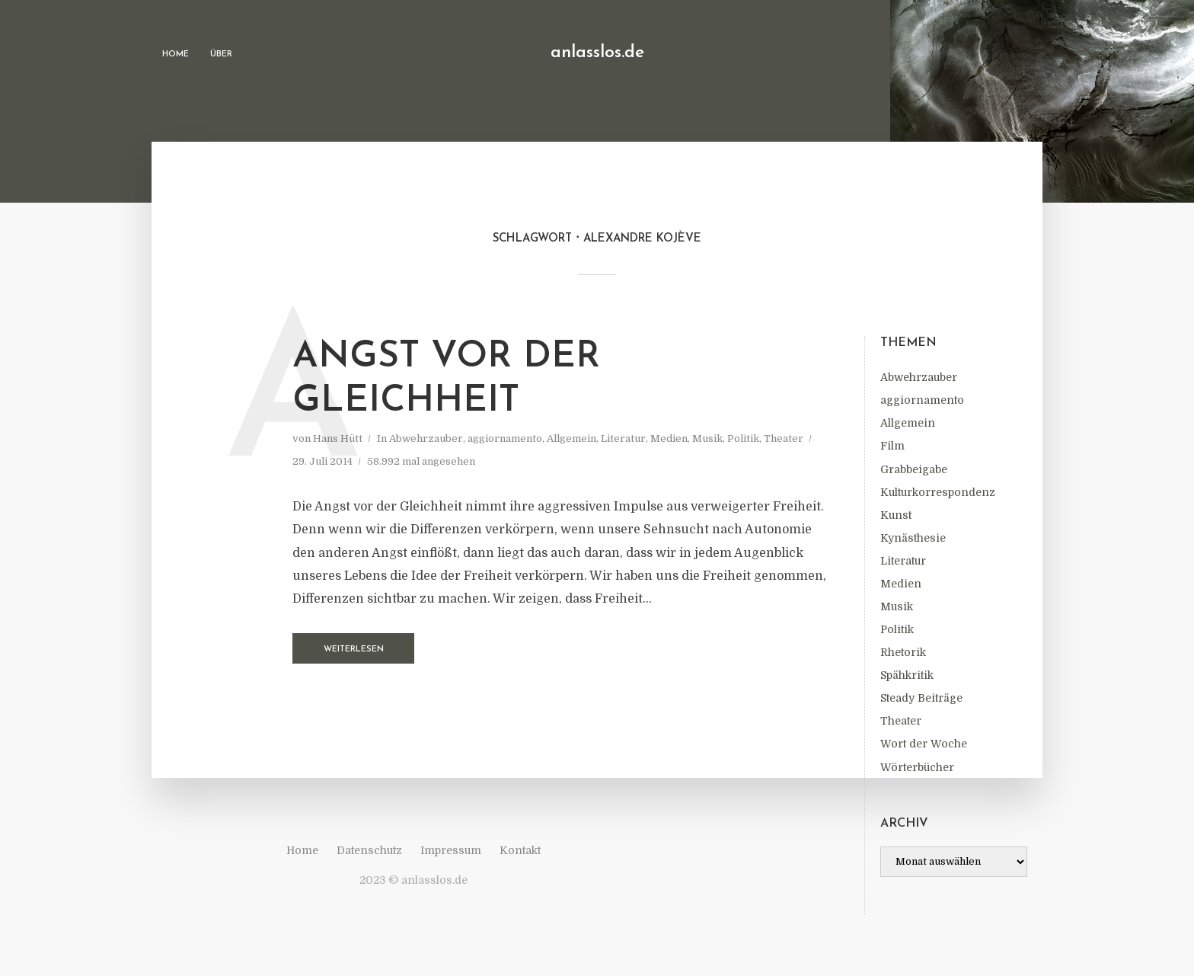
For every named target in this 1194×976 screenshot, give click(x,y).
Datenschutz (369, 850)
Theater (900, 721)
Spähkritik (907, 675)
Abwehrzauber (918, 377)
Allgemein (907, 423)
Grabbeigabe (913, 469)
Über (221, 54)
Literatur (903, 561)
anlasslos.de (597, 53)
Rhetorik (903, 652)
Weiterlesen (354, 649)
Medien (900, 584)
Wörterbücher (917, 767)
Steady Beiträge (921, 698)
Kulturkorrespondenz (937, 492)
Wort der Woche (923, 744)
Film (892, 446)
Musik (896, 606)
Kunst (895, 515)
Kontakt (520, 850)
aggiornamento (922, 400)
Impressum (450, 850)
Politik (897, 629)
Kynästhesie (913, 538)
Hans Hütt (337, 438)
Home (175, 54)
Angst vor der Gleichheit (446, 379)
